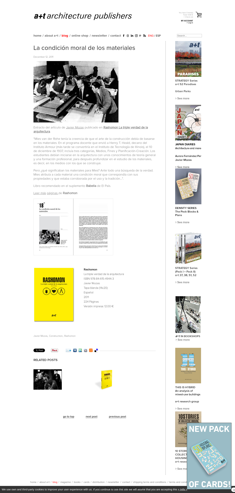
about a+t (51, 35)
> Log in (190, 23)
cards (87, 482)
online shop (80, 35)
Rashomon (70, 336)
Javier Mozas (75, 127)
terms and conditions (180, 482)
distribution (98, 482)
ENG (151, 35)
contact (115, 35)
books (77, 482)
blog (65, 35)
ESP (158, 35)
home (37, 35)
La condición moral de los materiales (84, 48)
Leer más (39, 193)
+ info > (182, 489)
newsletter (99, 35)
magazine (65, 482)
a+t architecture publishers (87, 16)
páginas (52, 193)
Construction (56, 336)
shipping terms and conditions (149, 482)
